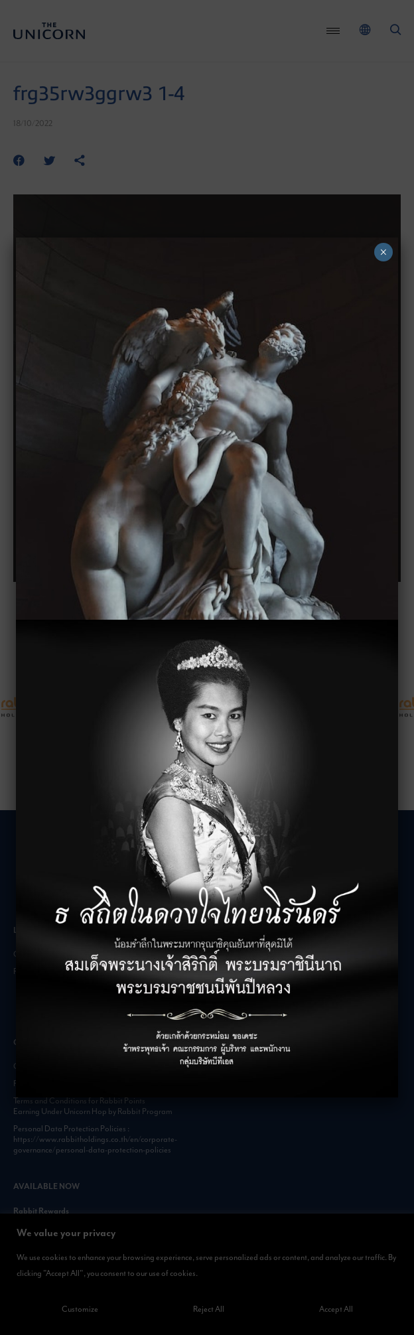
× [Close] (383, 252)
